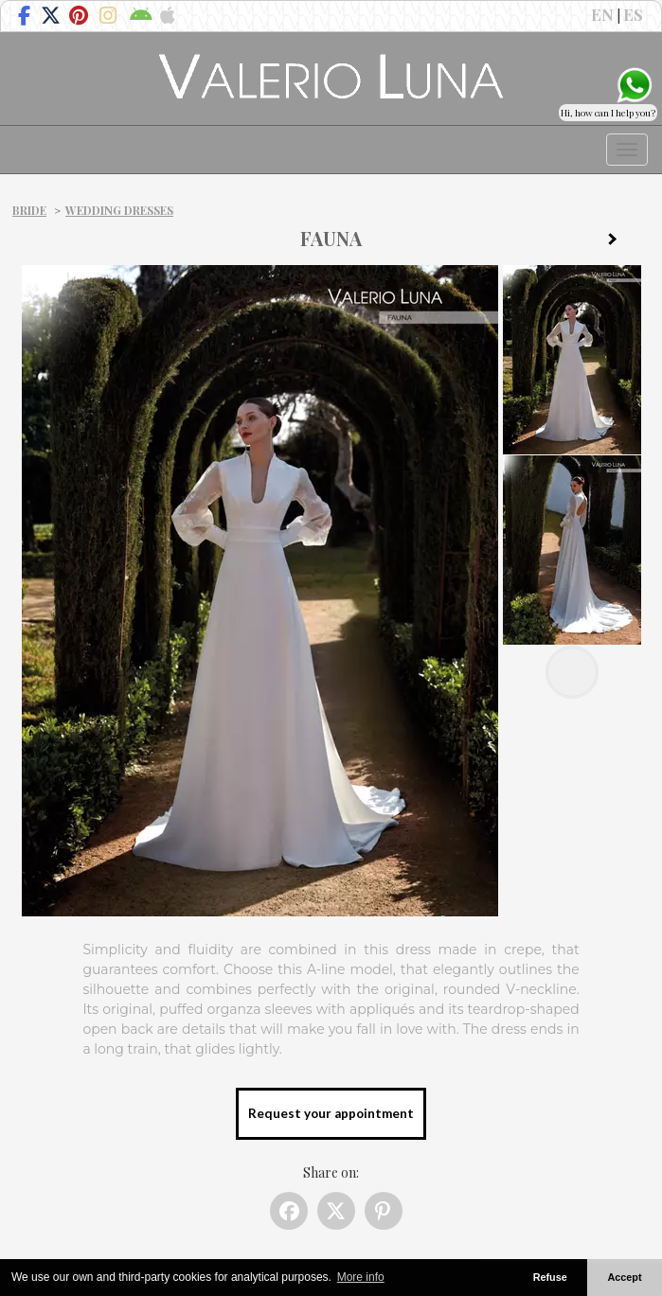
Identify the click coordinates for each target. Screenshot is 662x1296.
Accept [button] (625, 1277)
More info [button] (361, 1277)
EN (602, 14)
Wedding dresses (119, 210)
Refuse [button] (550, 1277)
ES (633, 14)
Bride (29, 210)
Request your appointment (331, 1113)
